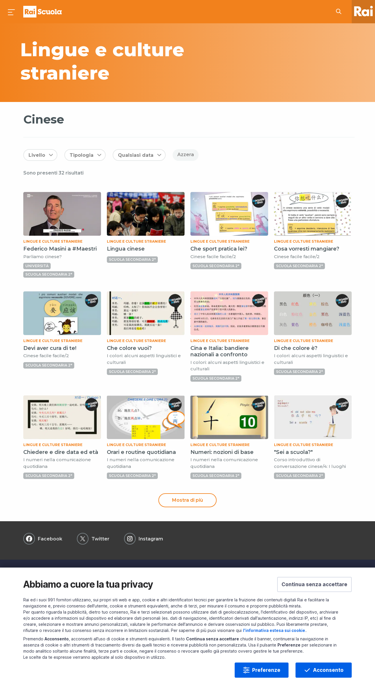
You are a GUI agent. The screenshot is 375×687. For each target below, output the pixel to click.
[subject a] (131, 61)
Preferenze (266, 670)
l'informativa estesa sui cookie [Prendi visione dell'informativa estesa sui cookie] (274, 630)
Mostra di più (187, 500)
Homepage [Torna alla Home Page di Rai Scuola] (42, 11)
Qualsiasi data (135, 155)
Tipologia (81, 155)
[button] (314, 584)
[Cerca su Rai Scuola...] (340, 11)
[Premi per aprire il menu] (11, 11)
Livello (37, 155)
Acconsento (328, 670)
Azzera (185, 154)
